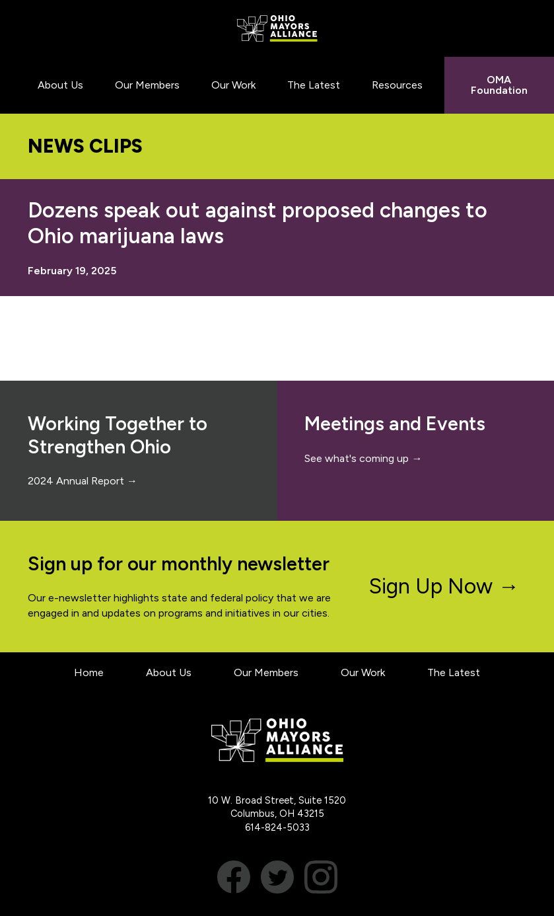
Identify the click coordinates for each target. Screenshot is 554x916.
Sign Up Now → (444, 586)
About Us (168, 672)
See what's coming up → (363, 458)
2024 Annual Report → (82, 481)
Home (89, 672)
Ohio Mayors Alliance (277, 28)
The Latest (453, 672)
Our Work (363, 672)
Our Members (266, 672)
